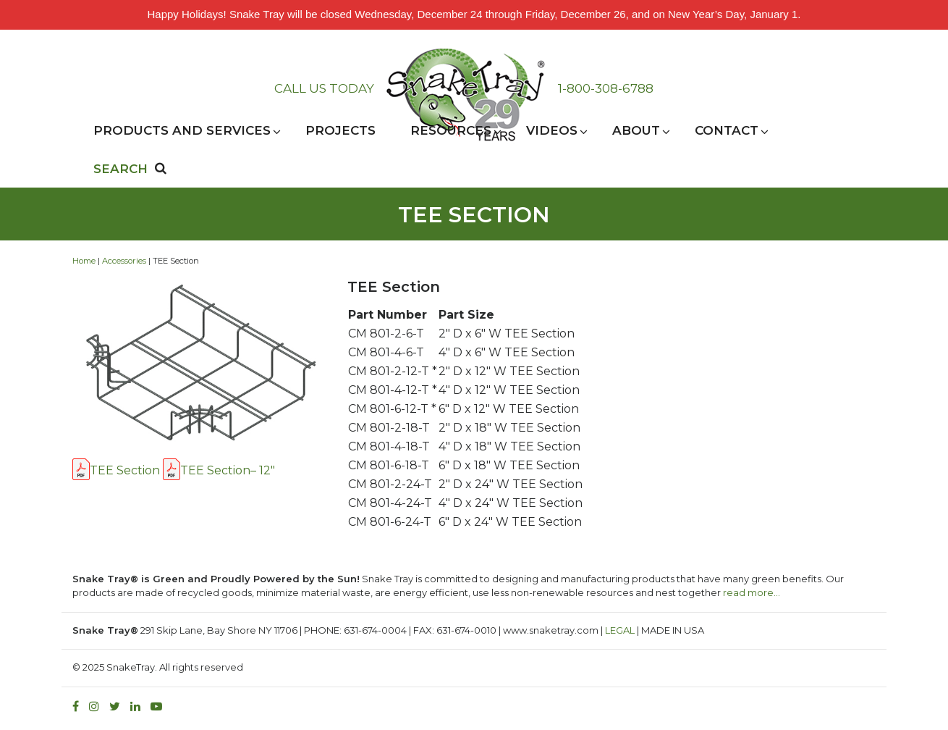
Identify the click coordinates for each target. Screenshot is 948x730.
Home (84, 261)
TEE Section (125, 470)
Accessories (124, 261)
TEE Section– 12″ (227, 470)
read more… (751, 592)
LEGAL (620, 630)
